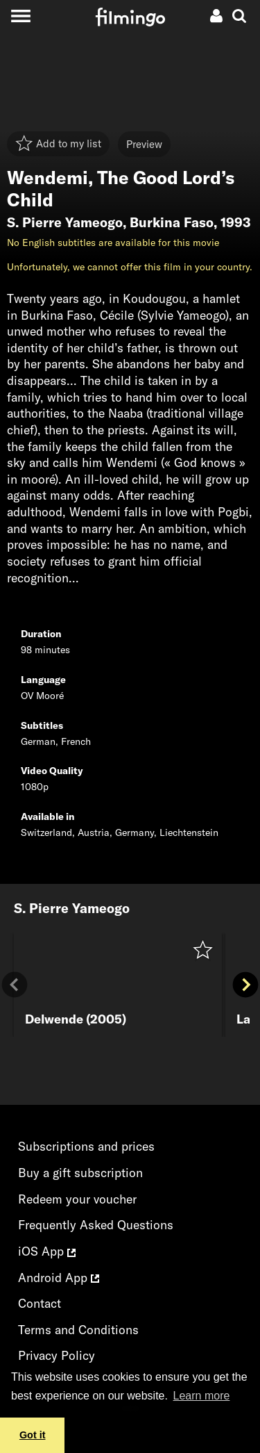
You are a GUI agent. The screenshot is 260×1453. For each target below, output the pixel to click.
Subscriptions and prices (86, 1146)
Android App (58, 1278)
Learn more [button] (201, 1396)
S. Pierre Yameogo (65, 222)
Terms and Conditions (78, 1330)
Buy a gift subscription (80, 1173)
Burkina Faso (172, 222)
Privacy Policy (56, 1355)
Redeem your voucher (77, 1199)
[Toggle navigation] (20, 15)
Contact (39, 1303)
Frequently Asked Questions (95, 1225)
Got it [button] (32, 1434)
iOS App (47, 1251)
